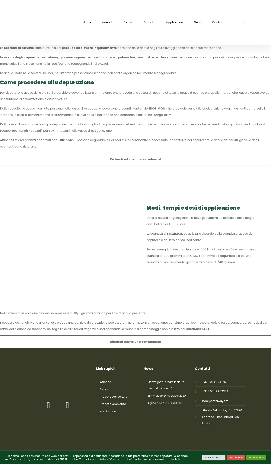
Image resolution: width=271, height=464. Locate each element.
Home (87, 22)
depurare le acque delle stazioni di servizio (37, 93)
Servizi (128, 22)
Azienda (107, 22)
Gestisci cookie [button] (214, 457)
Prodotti (149, 22)
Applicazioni (174, 22)
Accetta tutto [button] (256, 457)
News (198, 22)
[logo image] (44, 22)
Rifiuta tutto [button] (236, 457)
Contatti (218, 22)
